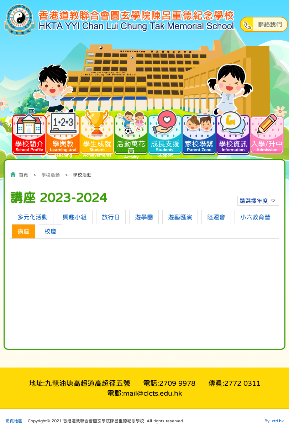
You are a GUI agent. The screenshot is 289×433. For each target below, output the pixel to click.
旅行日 (111, 217)
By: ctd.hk (274, 421)
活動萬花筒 (131, 136)
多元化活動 (32, 217)
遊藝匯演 (180, 217)
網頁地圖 (13, 421)
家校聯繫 (199, 133)
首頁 (23, 175)
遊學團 (144, 217)
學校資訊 (233, 133)
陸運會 (216, 217)
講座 (23, 231)
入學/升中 (267, 133)
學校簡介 (29, 133)
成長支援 (165, 135)
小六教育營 (255, 217)
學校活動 (50, 175)
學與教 (63, 135)
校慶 (50, 231)
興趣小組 (75, 217)
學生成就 (97, 135)
